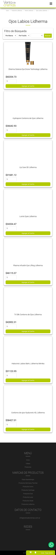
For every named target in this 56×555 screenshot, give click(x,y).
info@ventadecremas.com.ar (30, 518)
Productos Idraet (28, 500)
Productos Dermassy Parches (28, 483)
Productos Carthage (28, 490)
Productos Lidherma (28, 504)
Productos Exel (28, 493)
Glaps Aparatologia (28, 479)
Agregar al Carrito (28, 86)
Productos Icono (28, 486)
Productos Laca (28, 497)
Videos (28, 463)
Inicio (28, 460)
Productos (28, 467)
